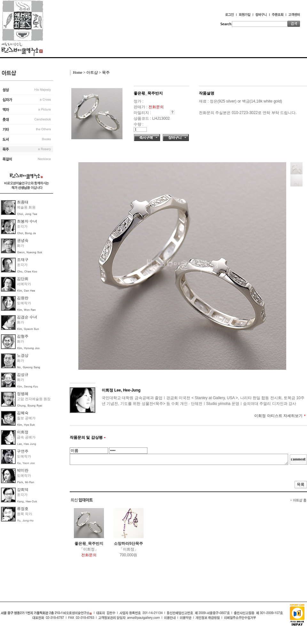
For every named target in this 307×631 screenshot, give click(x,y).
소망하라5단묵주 (128, 543)
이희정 (22, 432)
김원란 (22, 298)
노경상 (22, 355)
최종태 (22, 202)
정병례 (22, 394)
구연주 (22, 451)
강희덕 (22, 489)
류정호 (22, 508)
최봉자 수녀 (27, 221)
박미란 (22, 470)
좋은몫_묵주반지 (89, 543)
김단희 (22, 279)
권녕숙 (22, 240)
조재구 (22, 259)
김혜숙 (22, 413)
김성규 (22, 374)
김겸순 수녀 (27, 317)
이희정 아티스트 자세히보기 (278, 416)
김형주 (22, 336)
